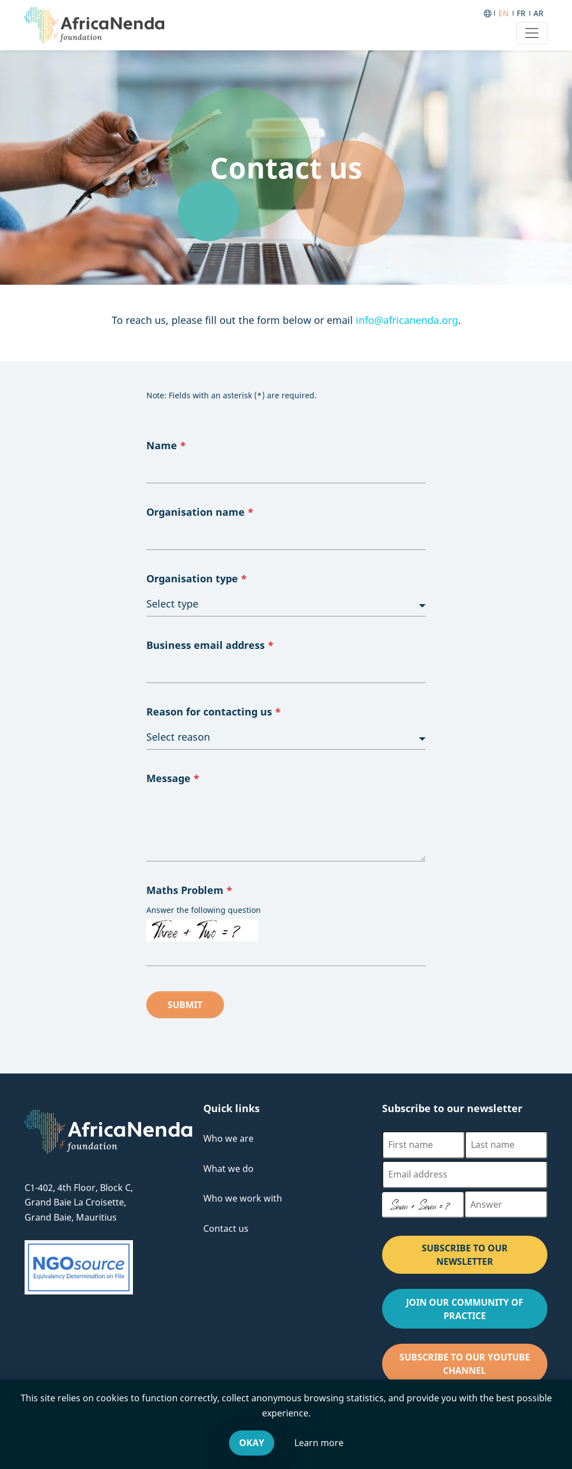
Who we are (228, 1138)
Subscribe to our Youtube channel (473, 1367)
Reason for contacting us (213, 711)
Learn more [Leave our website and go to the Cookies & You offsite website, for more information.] (319, 1443)
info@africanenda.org (407, 320)
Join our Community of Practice (476, 1312)
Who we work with (242, 1198)
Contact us (226, 1228)
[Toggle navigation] (531, 33)
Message (172, 778)
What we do (228, 1168)
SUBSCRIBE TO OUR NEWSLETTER (465, 1255)
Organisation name (200, 512)
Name (166, 445)
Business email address (210, 645)
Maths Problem (189, 890)
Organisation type (196, 578)
